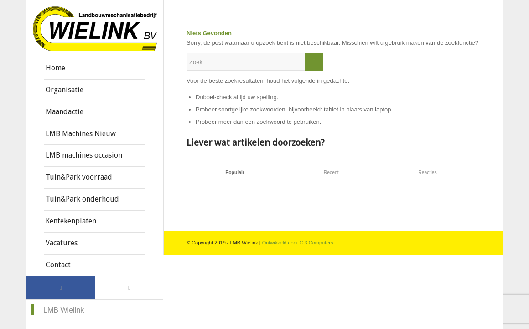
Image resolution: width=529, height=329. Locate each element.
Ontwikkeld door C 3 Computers (297, 242)
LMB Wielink (63, 310)
